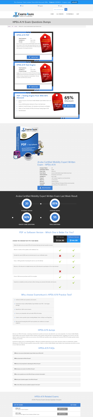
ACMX (16, 23)
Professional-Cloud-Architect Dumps (53, 407)
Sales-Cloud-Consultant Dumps (40, 407)
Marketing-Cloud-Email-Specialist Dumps (79, 407)
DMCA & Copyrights (47, 414)
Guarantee (21, 414)
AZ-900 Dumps (40, 408)
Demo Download (53, 114)
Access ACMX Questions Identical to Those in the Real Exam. (26, 67)
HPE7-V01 (9, 320)
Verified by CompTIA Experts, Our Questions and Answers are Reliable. (28, 69)
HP (12, 23)
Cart (84, 11)
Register (69, 6)
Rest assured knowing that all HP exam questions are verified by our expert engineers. (66, 224)
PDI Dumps (26, 408)
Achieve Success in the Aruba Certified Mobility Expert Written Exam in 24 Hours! (30, 65)
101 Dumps (26, 406)
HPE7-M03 (10, 315)
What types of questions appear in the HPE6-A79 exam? (19, 280)
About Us (14, 414)
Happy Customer (46, 396)
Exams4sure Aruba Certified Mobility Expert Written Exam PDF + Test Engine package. (67, 212)
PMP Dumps (13, 406)
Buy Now (80, 311)
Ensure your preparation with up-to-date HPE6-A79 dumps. (63, 217)
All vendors (66, 11)
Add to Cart (27, 52)
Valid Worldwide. (16, 73)
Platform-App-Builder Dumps (13, 409)
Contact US (38, 414)
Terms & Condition (29, 414)
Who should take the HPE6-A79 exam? (16, 259)
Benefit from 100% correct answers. (17, 217)
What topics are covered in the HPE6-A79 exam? (18, 269)
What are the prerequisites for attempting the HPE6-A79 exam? (21, 264)
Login (77, 6)
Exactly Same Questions (57, 143)
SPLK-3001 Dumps (66, 408)
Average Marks (36, 143)
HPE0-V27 (9, 310)
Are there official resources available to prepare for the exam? (20, 285)
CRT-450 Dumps (66, 406)
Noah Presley (46, 394)
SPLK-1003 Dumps (53, 408)
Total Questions (77, 143)
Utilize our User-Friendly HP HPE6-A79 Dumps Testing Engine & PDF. (28, 71)
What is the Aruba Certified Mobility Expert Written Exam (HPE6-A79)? (22, 254)
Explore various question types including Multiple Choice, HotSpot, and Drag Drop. (26, 224)
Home (58, 11)
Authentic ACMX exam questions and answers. (19, 211)
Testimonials (76, 11)
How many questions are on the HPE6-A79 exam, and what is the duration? (23, 275)
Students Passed (16, 143)
